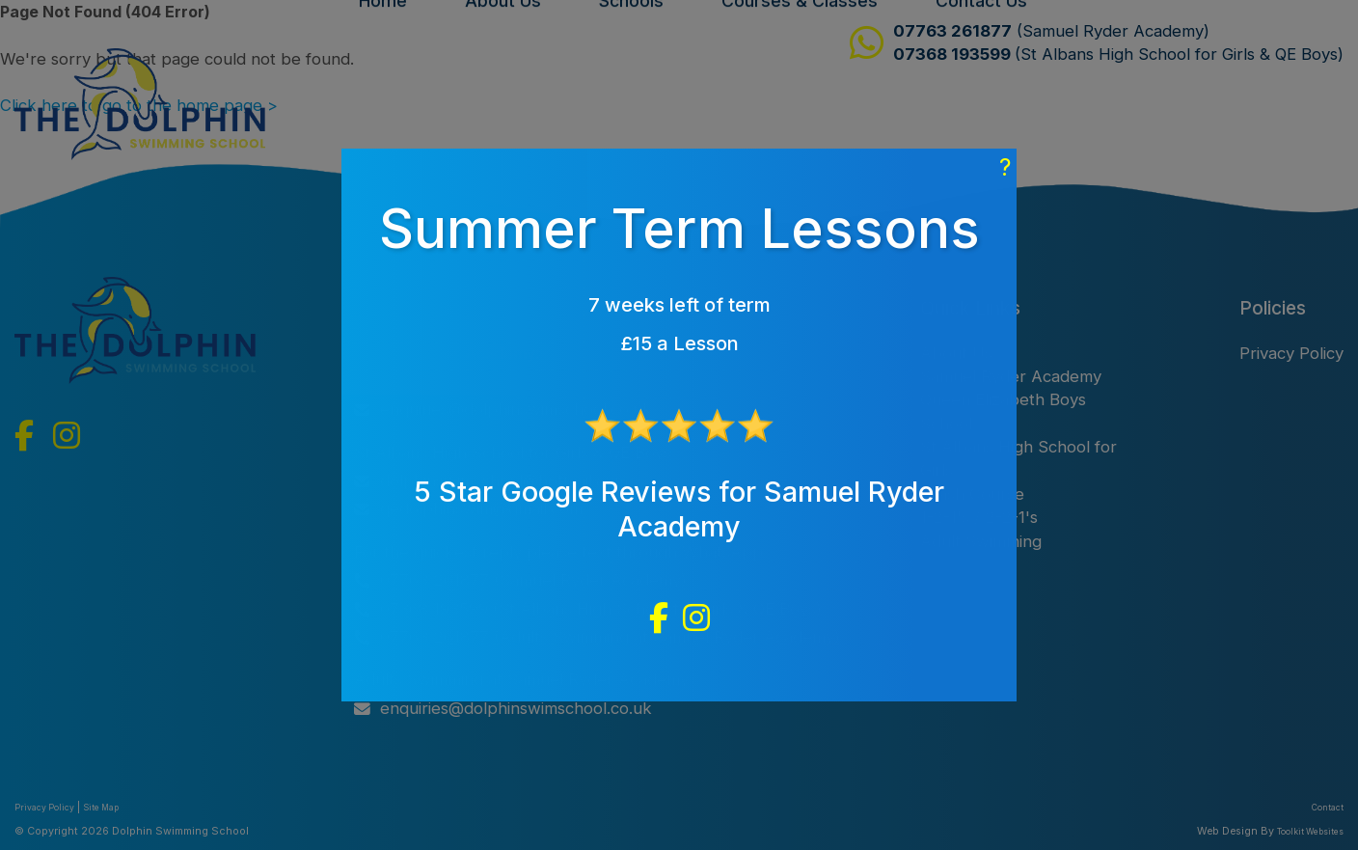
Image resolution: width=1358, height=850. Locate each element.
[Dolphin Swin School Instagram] (696, 618)
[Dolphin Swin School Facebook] (658, 618)
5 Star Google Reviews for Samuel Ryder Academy (679, 509)
